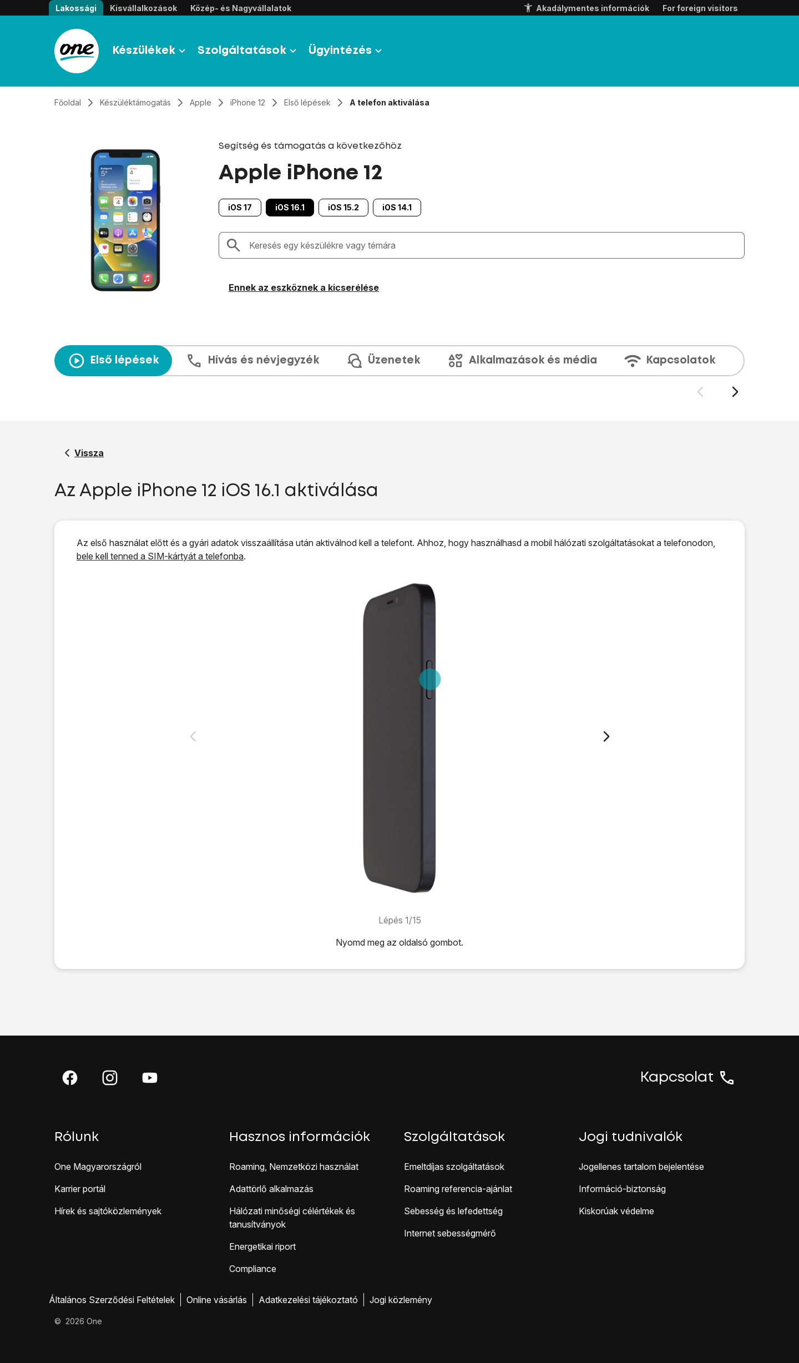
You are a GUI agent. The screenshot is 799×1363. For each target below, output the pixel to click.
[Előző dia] (700, 392)
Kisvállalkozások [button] (143, 8)
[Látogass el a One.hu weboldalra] (76, 51)
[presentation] (399, 371)
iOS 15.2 (343, 207)
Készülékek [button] (150, 51)
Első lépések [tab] (113, 361)
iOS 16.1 (290, 207)
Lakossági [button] (76, 8)
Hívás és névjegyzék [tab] (252, 361)
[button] (69, 1077)
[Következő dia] (735, 392)
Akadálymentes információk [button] (586, 8)
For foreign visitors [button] (700, 8)
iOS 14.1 (397, 207)
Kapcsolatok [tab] (669, 361)
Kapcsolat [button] (688, 1078)
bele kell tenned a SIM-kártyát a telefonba (160, 556)
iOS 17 (240, 207)
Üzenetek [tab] (383, 361)
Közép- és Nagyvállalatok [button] (240, 8)
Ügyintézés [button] (347, 51)
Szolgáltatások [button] (249, 51)
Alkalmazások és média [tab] (522, 361)
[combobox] (493, 245)
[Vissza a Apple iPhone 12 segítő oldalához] (84, 453)
